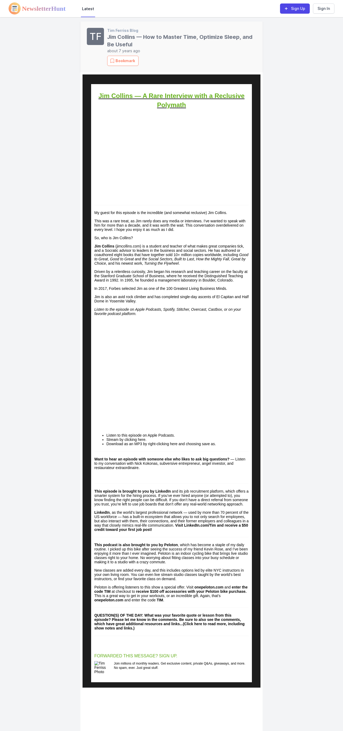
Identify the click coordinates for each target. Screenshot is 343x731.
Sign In (324, 8)
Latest (88, 8)
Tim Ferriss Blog (122, 30)
